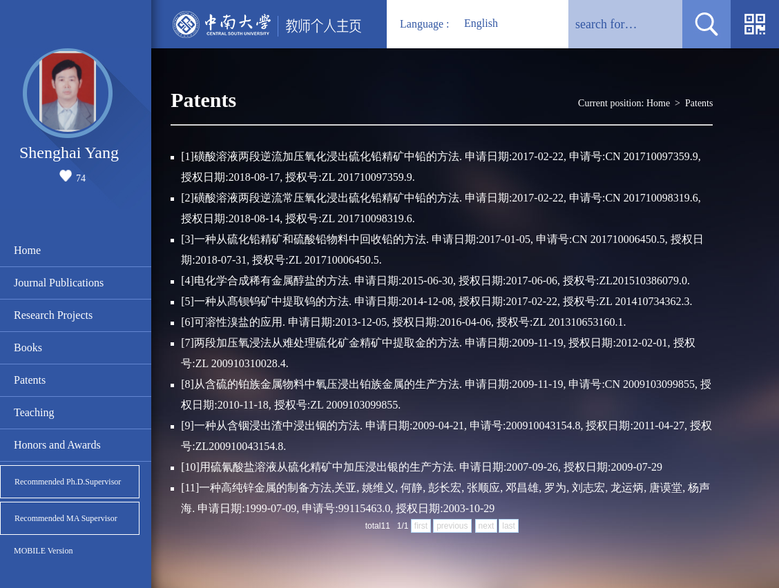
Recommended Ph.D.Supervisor (68, 482)
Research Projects (53, 315)
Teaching (34, 412)
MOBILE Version (43, 551)
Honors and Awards (57, 445)
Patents (30, 380)
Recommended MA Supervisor (66, 518)
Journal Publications (59, 282)
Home (27, 250)
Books (28, 347)
